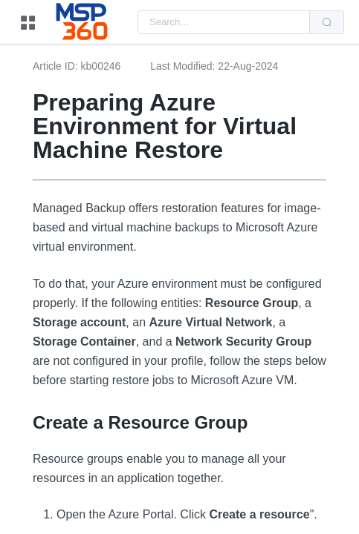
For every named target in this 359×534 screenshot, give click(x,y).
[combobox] (224, 22)
